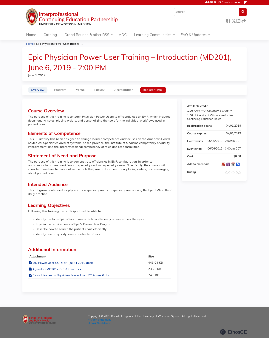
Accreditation (123, 90)
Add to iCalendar (233, 164)
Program (60, 90)
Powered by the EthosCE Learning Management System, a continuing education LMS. (233, 332)
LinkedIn (238, 20)
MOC (122, 35)
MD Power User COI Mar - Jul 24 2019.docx (63, 263)
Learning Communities (152, 35)
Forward (243, 20)
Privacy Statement (99, 320)
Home (31, 35)
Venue (80, 90)
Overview (37, 90)
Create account (231, 2)
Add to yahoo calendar (228, 164)
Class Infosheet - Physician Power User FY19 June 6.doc (71, 275)
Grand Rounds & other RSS (86, 35)
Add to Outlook (238, 164)
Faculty (99, 90)
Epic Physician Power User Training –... (59, 44)
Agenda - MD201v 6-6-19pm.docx (57, 269)
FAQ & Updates (194, 35)
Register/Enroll (153, 90)
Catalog (50, 35)
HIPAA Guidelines (99, 323)
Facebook (228, 20)
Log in (212, 2)
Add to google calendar (223, 164)
